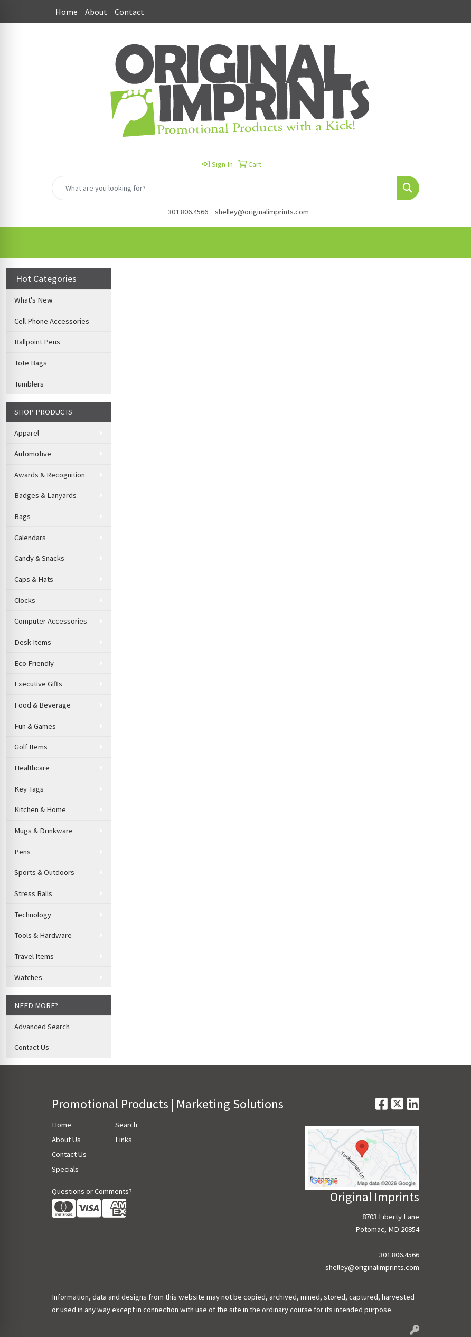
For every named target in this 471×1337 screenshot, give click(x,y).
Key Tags (29, 789)
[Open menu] (449, 242)
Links (123, 1139)
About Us (66, 1139)
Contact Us (31, 1047)
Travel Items (34, 956)
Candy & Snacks (39, 558)
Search (126, 1124)
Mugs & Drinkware (43, 830)
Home (66, 11)
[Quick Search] (224, 188)
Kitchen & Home (40, 809)
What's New (33, 300)
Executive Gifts (38, 684)
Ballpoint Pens (37, 341)
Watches (28, 977)
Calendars (30, 537)
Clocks (24, 600)
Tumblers (29, 384)
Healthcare (32, 768)
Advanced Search (42, 1026)
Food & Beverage (42, 705)
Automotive (32, 453)
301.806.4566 (188, 211)
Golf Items (31, 746)
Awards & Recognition (49, 474)
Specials (65, 1169)
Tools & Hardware (43, 935)
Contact (129, 11)
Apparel (26, 433)
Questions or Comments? (92, 1191)
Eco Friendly (34, 663)
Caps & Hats (33, 579)
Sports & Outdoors (44, 872)
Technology (32, 914)
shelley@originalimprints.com (262, 211)
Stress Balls (33, 893)
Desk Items (32, 642)
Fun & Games (35, 726)
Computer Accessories (50, 621)
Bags (22, 516)
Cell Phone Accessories (51, 321)
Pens (22, 851)
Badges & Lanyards (45, 495)
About (96, 11)
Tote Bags (30, 363)
